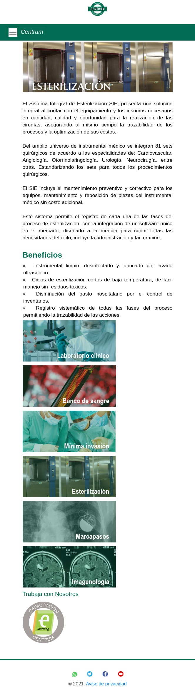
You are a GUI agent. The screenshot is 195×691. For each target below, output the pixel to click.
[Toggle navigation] (26, 32)
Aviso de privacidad (106, 683)
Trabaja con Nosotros (51, 594)
